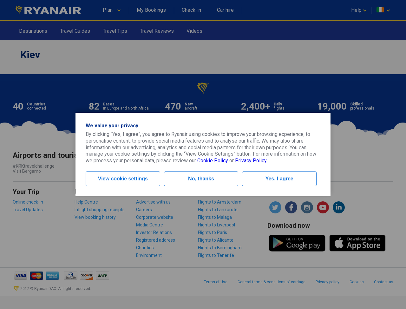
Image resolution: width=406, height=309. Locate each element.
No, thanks (201, 178)
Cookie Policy (212, 161)
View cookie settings (123, 178)
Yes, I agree (279, 178)
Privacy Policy (250, 161)
